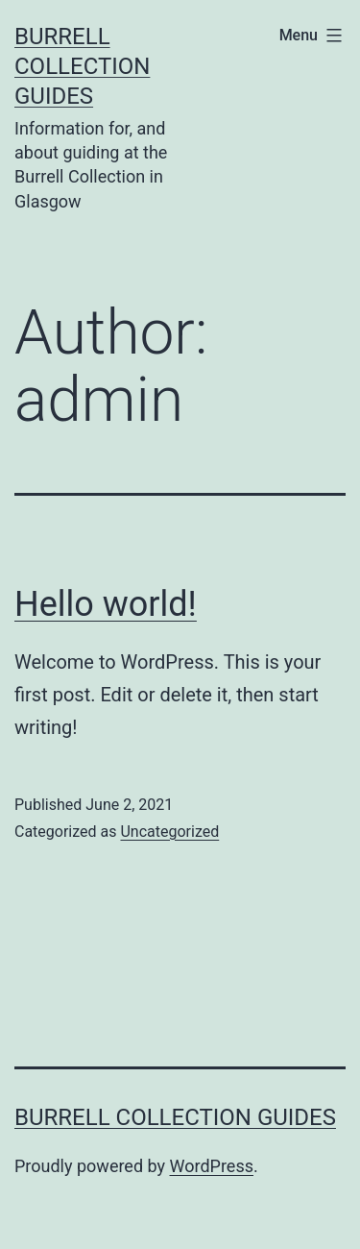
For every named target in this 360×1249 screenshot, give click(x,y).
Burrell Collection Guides (82, 66)
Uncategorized (169, 831)
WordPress (211, 1166)
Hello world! (105, 604)
